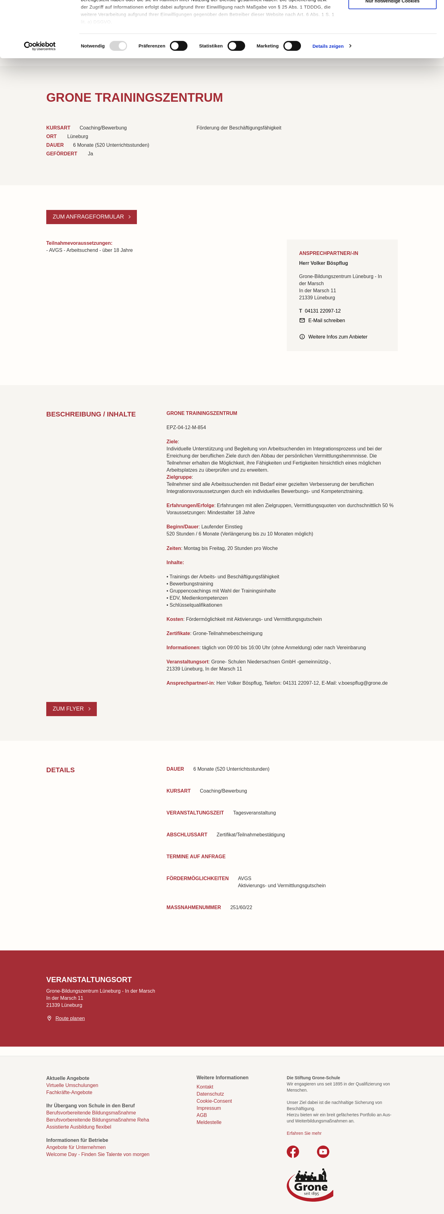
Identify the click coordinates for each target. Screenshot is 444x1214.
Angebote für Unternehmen (76, 1147)
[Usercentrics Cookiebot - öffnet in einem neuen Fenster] (40, 98)
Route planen (70, 1018)
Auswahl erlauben (392, 34)
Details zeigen (327, 98)
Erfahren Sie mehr (304, 1133)
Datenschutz (210, 1094)
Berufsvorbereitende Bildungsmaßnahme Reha (97, 1119)
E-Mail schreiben (326, 320)
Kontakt (205, 1086)
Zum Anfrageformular (89, 217)
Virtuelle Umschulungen (72, 1085)
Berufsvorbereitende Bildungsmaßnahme (91, 1112)
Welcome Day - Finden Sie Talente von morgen (98, 1154)
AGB (202, 1115)
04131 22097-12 (323, 311)
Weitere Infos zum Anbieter (338, 336)
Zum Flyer (69, 709)
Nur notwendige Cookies (392, 53)
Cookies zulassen (392, 15)
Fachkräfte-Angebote (69, 1092)
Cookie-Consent (214, 1101)
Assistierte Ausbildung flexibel (78, 1127)
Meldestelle (209, 1122)
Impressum (209, 1108)
